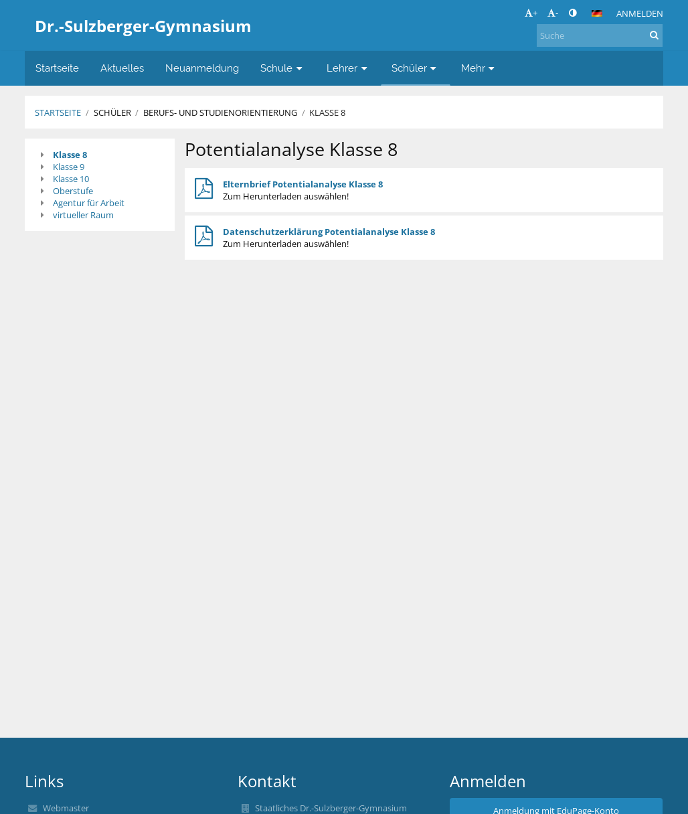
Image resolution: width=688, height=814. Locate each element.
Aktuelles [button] (122, 68)
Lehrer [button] (348, 68)
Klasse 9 (68, 167)
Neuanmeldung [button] (202, 68)
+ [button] (531, 13)
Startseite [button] (57, 68)
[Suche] (599, 35)
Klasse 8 (327, 112)
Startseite (58, 112)
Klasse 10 (71, 179)
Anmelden (639, 13)
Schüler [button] (416, 68)
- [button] (552, 13)
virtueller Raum (83, 215)
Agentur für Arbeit (88, 203)
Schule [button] (282, 68)
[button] (597, 13)
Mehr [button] (479, 68)
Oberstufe (73, 191)
